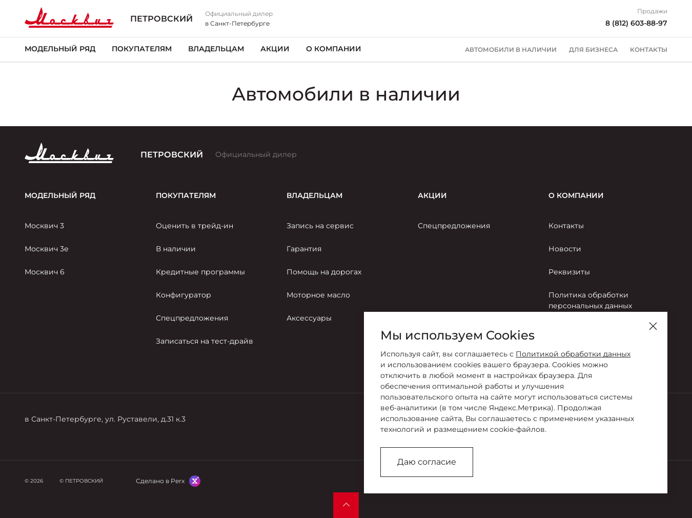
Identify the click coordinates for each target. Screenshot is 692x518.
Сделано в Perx (160, 481)
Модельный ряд (60, 48)
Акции (275, 48)
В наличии (176, 248)
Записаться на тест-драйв (204, 341)
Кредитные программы (200, 271)
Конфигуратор (183, 295)
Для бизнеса (593, 49)
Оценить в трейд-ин (194, 225)
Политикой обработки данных (573, 353)
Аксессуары (309, 318)
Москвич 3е (47, 248)
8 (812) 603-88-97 (636, 23)
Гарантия (304, 248)
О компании (333, 48)
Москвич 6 (45, 271)
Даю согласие (426, 462)
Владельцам (216, 48)
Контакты (648, 49)
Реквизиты (569, 271)
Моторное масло (318, 295)
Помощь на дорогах (324, 271)
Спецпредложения (192, 318)
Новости (564, 248)
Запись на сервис (320, 225)
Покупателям (142, 48)
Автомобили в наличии (511, 49)
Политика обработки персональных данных (590, 300)
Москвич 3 (44, 225)
